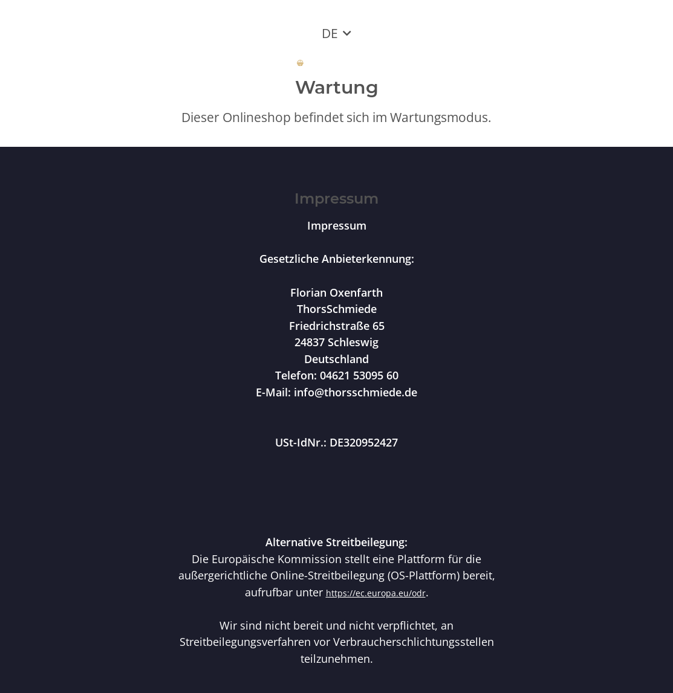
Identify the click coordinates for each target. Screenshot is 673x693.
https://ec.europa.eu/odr (376, 593)
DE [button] (330, 33)
